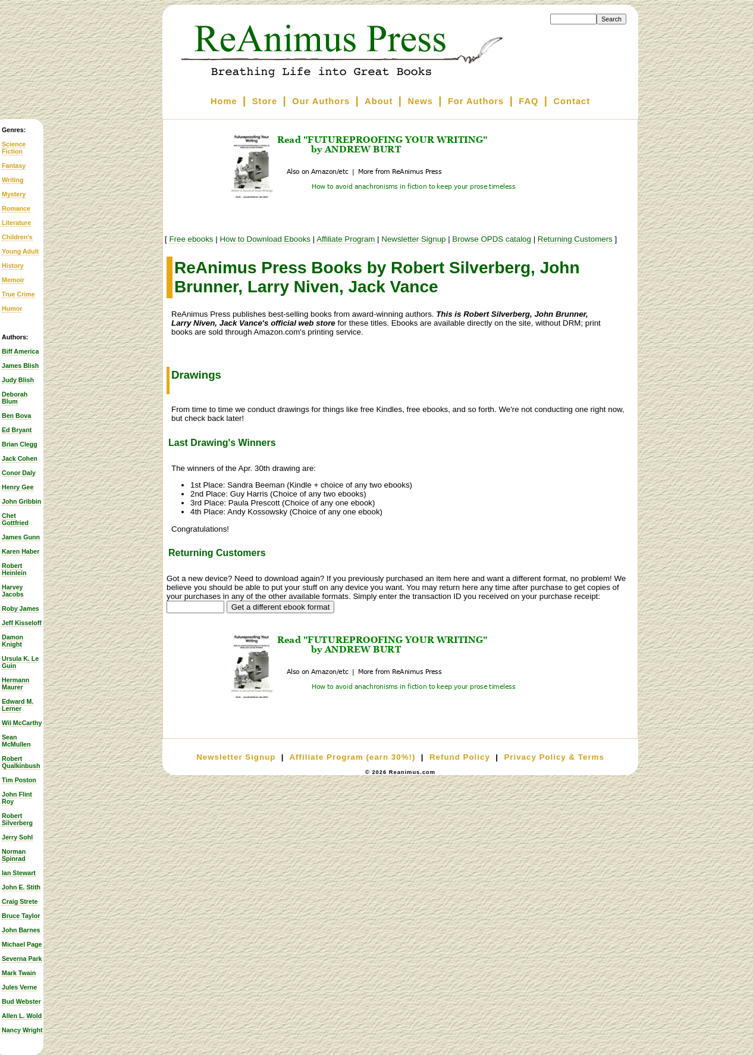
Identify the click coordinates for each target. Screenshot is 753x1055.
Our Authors (321, 101)
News (420, 101)
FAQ (528, 101)
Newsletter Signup (413, 239)
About (379, 101)
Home (224, 101)
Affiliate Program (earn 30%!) (352, 757)
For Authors (476, 101)
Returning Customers (575, 239)
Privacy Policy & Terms (554, 757)
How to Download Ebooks (264, 239)
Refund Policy (459, 757)
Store (264, 101)
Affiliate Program (345, 239)
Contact (572, 101)
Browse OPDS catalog (491, 239)
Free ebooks (191, 239)
